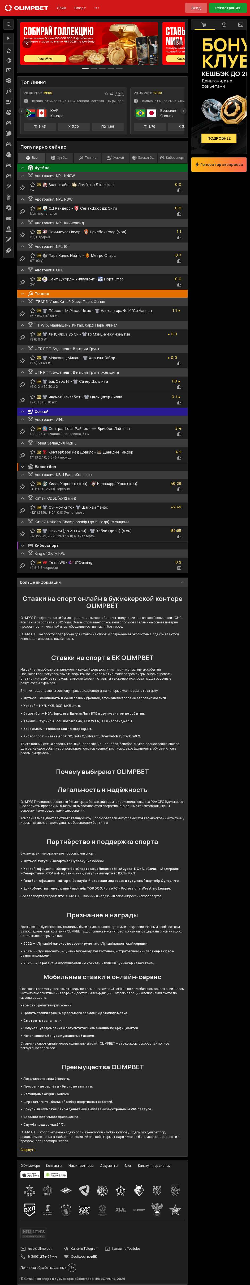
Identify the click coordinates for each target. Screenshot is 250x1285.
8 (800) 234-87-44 (38, 1256)
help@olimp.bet (35, 1248)
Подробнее (219, 138)
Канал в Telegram (80, 1248)
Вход (196, 7)
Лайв (61, 7)
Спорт (80, 7)
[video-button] (179, 568)
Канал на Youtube (122, 1248)
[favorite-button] (106, 93)
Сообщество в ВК (80, 1256)
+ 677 (119, 93)
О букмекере (30, 1165)
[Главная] (26, 8)
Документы (109, 1165)
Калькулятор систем (154, 1165)
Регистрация (227, 7)
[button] (8, 38)
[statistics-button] (111, 93)
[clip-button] (22, 187)
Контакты (54, 1165)
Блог (128, 1165)
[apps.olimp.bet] (30, 1174)
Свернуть (27, 1150)
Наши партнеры (81, 1165)
